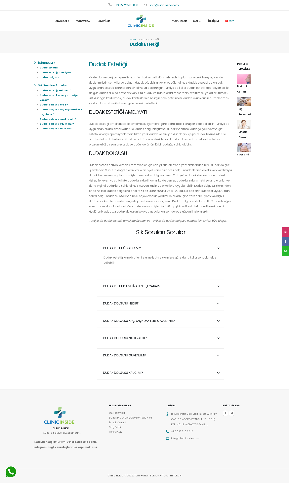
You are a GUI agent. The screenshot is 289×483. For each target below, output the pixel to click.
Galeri (197, 21)
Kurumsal (83, 21)
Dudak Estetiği (49, 67)
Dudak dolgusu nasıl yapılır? (58, 119)
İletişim (213, 21)
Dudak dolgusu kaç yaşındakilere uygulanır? (139, 320)
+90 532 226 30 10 (126, 5)
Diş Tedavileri (117, 413)
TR (229, 20)
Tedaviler (103, 21)
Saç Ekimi (115, 427)
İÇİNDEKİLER (44, 63)
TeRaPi (177, 475)
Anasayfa (62, 21)
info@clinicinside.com (164, 5)
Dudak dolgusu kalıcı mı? (55, 128)
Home (133, 39)
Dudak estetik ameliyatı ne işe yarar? (131, 286)
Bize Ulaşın (115, 432)
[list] (35, 62)
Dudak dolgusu (49, 77)
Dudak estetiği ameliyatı (55, 72)
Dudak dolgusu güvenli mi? (57, 123)
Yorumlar (179, 21)
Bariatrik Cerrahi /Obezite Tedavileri (132, 417)
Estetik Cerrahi (118, 422)
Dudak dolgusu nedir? (54, 104)
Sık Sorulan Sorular (50, 85)
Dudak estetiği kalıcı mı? (55, 90)
